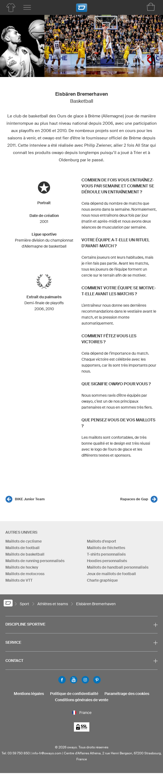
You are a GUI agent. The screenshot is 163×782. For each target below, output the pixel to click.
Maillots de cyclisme (23, 541)
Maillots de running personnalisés (34, 561)
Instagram (85, 679)
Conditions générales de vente (81, 700)
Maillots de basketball (24, 554)
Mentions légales (29, 693)
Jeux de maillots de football (111, 574)
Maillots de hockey (21, 567)
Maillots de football (22, 548)
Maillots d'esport (101, 541)
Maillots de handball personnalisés (117, 567)
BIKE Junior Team (30, 499)
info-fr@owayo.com (46, 753)
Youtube (73, 679)
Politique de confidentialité (74, 693)
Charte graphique (102, 580)
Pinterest (97, 679)
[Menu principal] (27, 7)
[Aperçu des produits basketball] (10, 7)
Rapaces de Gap (134, 499)
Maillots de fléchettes (106, 548)
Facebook (62, 679)
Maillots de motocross (24, 574)
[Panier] (151, 7)
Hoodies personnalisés (107, 561)
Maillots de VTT (18, 580)
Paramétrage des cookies (127, 693)
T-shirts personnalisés (106, 554)
